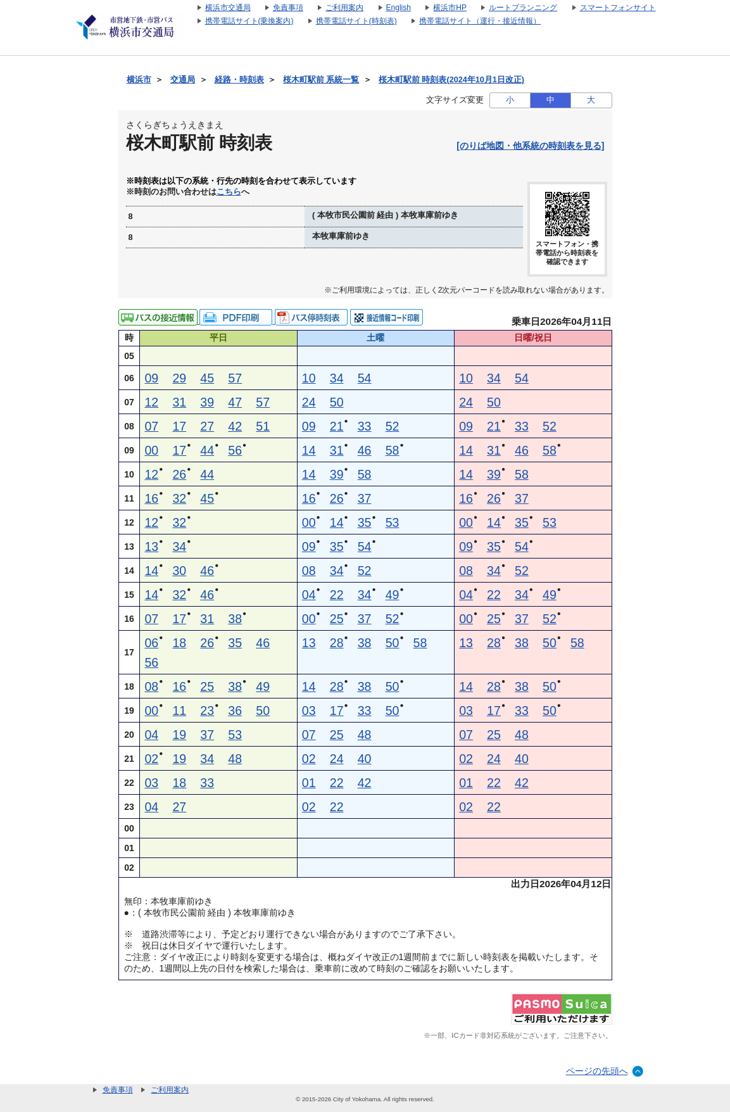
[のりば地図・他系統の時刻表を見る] (530, 146)
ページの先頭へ (597, 1071)
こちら (229, 191)
